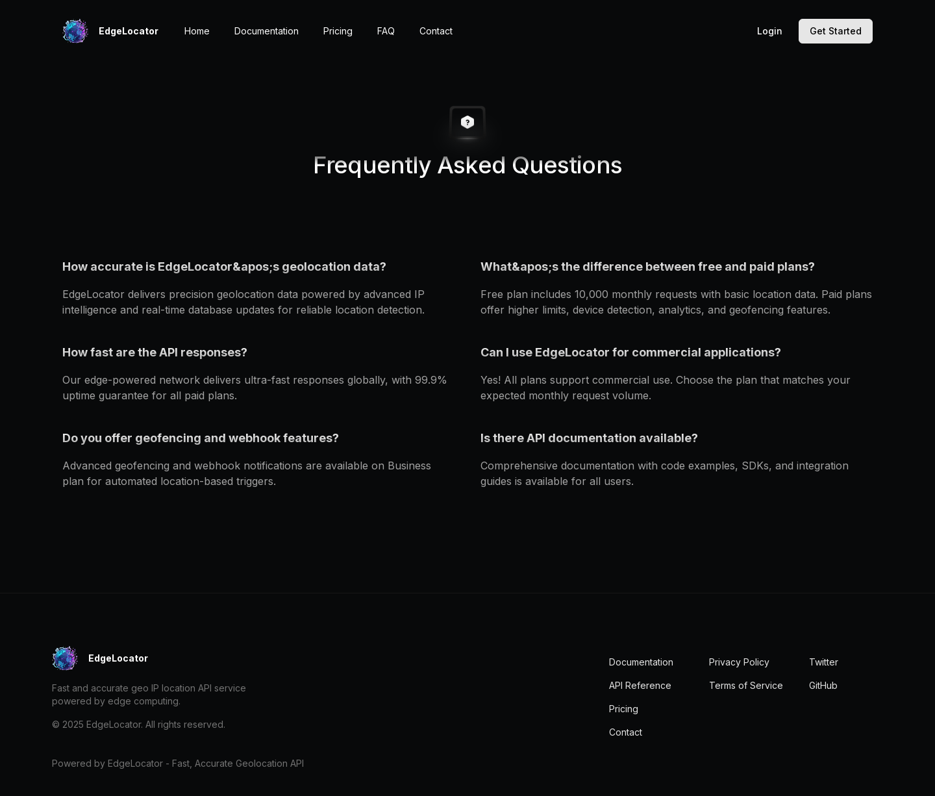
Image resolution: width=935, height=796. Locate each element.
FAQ (386, 30)
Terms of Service (746, 685)
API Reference (640, 685)
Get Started (836, 30)
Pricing (338, 30)
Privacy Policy (739, 661)
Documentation (266, 30)
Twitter (823, 661)
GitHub (823, 685)
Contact (436, 30)
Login (769, 30)
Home (197, 30)
